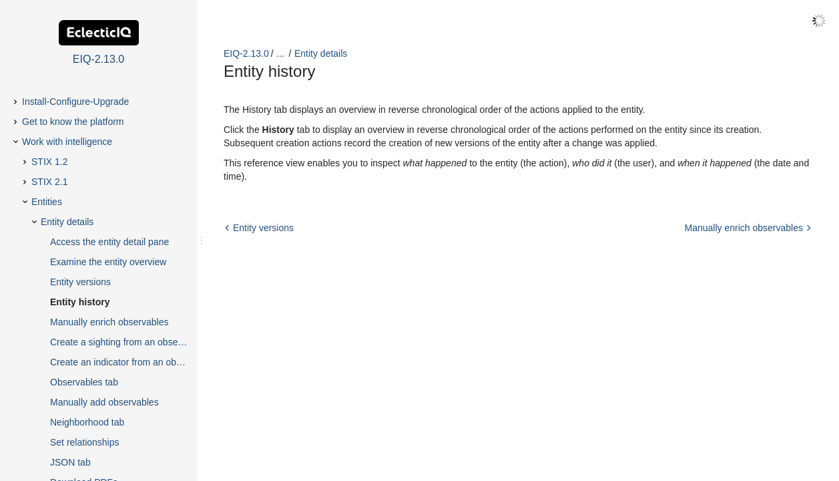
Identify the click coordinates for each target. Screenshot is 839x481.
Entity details (320, 53)
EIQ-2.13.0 (246, 53)
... (280, 53)
